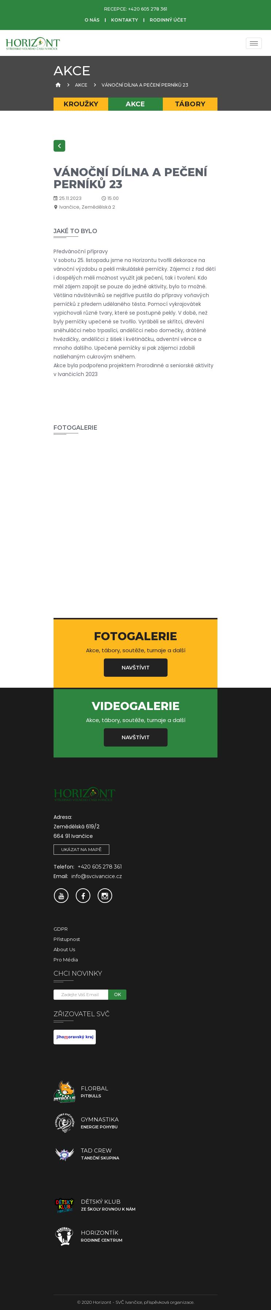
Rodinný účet (168, 20)
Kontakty (124, 20)
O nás (92, 20)
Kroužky (80, 104)
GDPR (61, 929)
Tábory (190, 104)
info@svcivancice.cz (96, 876)
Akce (81, 85)
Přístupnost (67, 939)
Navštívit (136, 667)
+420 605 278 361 (147, 9)
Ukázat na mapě (81, 849)
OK (117, 994)
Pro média (66, 959)
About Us (64, 949)
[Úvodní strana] (57, 85)
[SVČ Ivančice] (32, 43)
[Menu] (254, 43)
